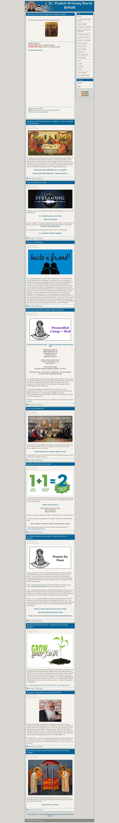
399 (48, 814)
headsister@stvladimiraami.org (62, 616)
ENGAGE (80, 66)
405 (68, 814)
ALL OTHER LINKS (83, 75)
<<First (29, 814)
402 (58, 814)
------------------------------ (84, 18)
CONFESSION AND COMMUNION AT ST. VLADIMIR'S (50, 170)
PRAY (79, 61)
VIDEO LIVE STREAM (50, 219)
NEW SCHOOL (82, 49)
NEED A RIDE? (82, 24)
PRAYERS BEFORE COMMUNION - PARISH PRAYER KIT (50, 173)
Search (80, 80)
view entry (31, 178)
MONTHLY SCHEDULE (85, 27)
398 (44, 814)
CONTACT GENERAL (84, 40)
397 (41, 814)
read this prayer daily (38, 586)
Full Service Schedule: (35, 50)
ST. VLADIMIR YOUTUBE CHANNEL (50, 233)
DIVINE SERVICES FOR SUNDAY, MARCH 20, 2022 (50, 451)
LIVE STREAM (82, 72)
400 (51, 814)
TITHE (80, 69)
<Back (34, 814)
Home (79, 16)
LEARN (80, 64)
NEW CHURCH (82, 46)
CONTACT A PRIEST (84, 37)
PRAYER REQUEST (84, 34)
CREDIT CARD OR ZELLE (50, 505)
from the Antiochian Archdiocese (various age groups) (53, 685)
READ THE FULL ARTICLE (50, 804)
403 (61, 814)
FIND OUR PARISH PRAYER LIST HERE (50, 612)
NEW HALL (81, 52)
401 (54, 814)
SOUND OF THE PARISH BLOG (50, 226)
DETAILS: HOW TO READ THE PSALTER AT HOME (50, 609)
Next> (72, 814)
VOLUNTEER (82, 58)
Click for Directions (33, 112)
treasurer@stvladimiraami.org (35, 529)
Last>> (50, 816)
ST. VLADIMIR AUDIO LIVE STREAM (50, 216)
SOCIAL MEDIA (82, 43)
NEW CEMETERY (83, 55)
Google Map (44, 112)
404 (64, 814)
